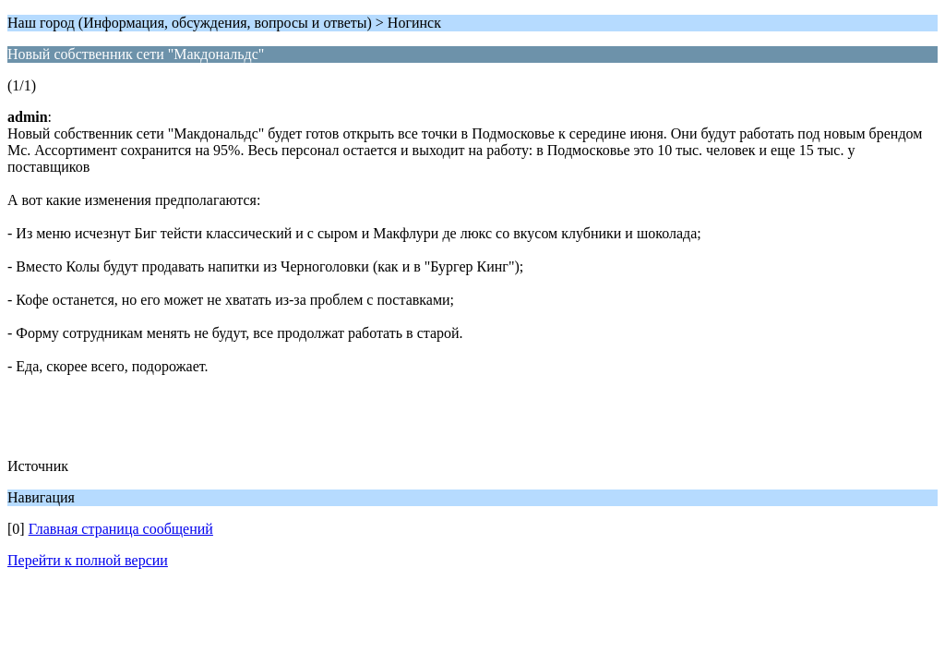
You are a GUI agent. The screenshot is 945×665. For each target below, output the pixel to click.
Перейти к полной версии (87, 560)
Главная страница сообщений (121, 529)
